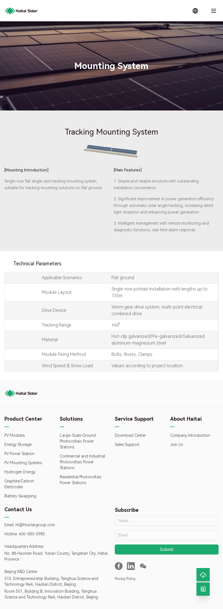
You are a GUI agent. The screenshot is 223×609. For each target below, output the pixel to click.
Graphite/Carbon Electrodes (19, 484)
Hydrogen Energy (19, 472)
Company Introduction (190, 435)
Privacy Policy (125, 579)
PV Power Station (19, 453)
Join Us (176, 444)
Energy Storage (18, 444)
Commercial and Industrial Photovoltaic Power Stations (82, 462)
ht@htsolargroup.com (35, 525)
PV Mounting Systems (23, 463)
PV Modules (14, 435)
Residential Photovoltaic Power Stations (81, 480)
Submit (166, 549)
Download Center (130, 435)
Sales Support (127, 444)
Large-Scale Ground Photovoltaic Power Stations (78, 441)
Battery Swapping (20, 496)
